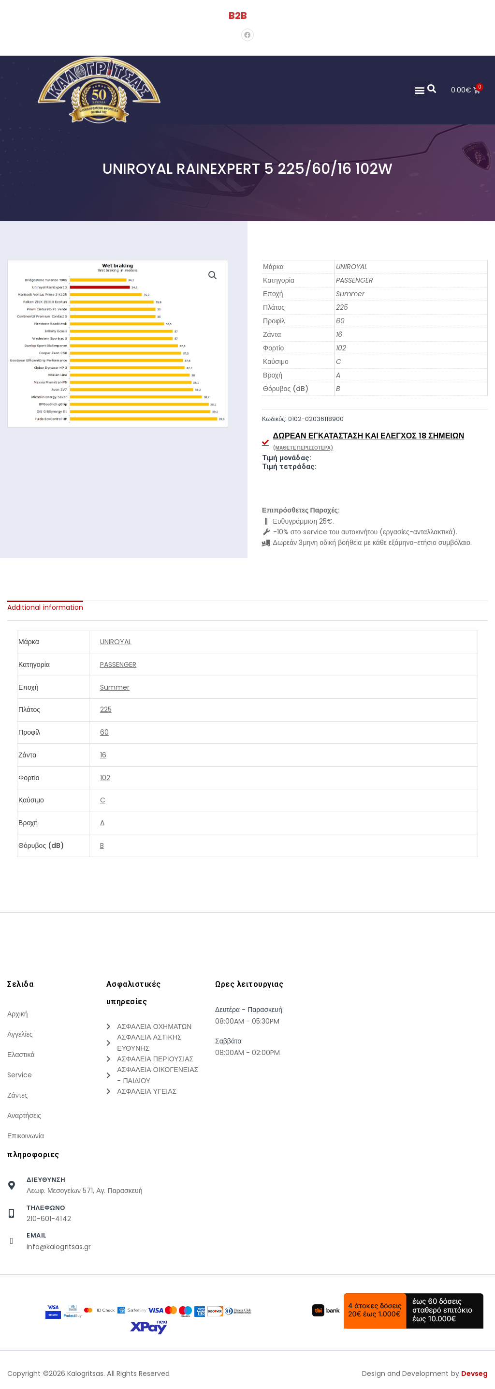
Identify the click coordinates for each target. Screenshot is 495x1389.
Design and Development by (425, 1373)
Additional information (45, 607)
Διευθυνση (46, 1179)
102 (341, 348)
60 (340, 321)
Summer (350, 294)
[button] (419, 90)
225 (342, 307)
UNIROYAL (351, 267)
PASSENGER (354, 280)
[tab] (45, 607)
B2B (238, 15)
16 (339, 334)
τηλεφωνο (46, 1207)
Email (36, 1235)
